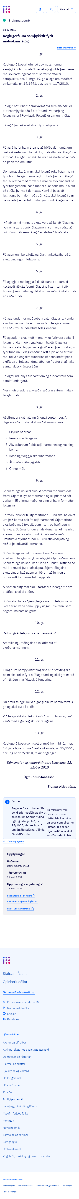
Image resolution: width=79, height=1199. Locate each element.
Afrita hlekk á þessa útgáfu (22, 901)
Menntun (8, 1120)
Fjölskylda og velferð (16, 1071)
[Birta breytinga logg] (39, 922)
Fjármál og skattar (14, 1064)
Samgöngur (10, 1142)
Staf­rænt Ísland (15, 973)
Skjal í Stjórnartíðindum (18, 908)
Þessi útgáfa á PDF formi (19, 895)
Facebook (13, 1019)
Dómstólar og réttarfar (17, 1056)
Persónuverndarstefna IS (23, 1002)
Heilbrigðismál (12, 1078)
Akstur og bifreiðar (14, 1042)
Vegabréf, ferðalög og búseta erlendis (26, 1156)
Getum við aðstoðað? (19, 992)
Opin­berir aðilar (15, 981)
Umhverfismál (12, 1149)
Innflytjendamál (13, 1099)
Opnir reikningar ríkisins (47, 1185)
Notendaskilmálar (18, 1008)
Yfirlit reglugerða (15, 841)
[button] (40, 9)
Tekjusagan (67, 1185)
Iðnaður (8, 1092)
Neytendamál (11, 1127)
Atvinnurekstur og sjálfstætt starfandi (26, 1049)
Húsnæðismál (11, 1085)
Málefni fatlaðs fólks (15, 1113)
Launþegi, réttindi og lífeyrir (20, 1106)
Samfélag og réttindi (15, 1135)
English (11, 1013)
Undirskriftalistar (25, 1185)
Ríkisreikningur (10, 1191)
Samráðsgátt (9, 1185)
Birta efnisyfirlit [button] (66, 47)
